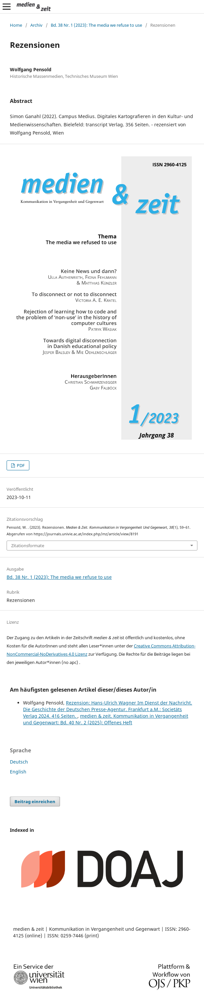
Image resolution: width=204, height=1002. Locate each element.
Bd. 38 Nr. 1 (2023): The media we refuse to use (96, 25)
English (18, 771)
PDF (20, 465)
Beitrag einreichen (35, 801)
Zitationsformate (27, 545)
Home (16, 25)
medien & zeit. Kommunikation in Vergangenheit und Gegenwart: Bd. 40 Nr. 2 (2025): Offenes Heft (105, 719)
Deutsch (19, 762)
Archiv (36, 25)
